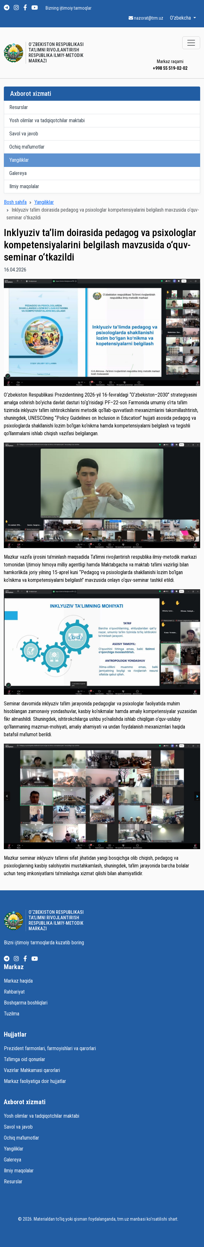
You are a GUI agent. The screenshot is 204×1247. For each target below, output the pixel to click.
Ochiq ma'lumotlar (27, 147)
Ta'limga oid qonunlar (24, 1059)
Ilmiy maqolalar (24, 186)
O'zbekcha (181, 18)
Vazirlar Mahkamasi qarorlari (32, 1070)
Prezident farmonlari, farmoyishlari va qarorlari (50, 1048)
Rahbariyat (14, 992)
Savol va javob (23, 134)
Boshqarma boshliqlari (25, 1003)
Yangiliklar (19, 160)
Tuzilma (11, 1014)
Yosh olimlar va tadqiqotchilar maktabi (47, 120)
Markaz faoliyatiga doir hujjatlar (35, 1081)
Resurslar (18, 107)
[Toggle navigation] (191, 42)
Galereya (18, 173)
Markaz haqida (18, 981)
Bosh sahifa (15, 202)
